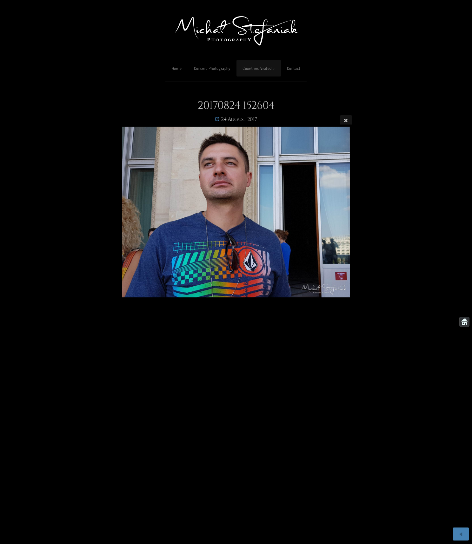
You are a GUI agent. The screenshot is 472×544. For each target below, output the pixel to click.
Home (177, 68)
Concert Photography (212, 68)
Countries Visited (257, 68)
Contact (293, 68)
